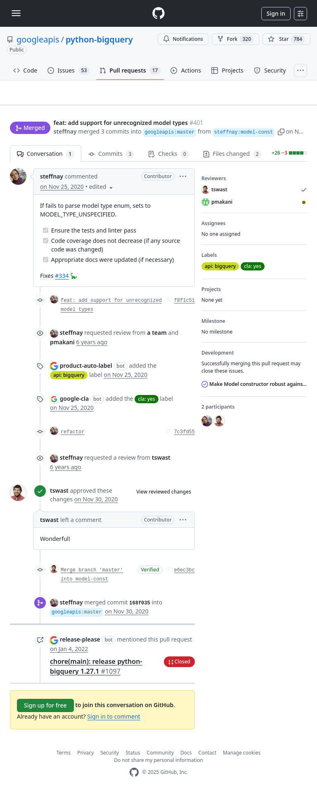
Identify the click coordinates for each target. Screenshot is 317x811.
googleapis (38, 39)
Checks (168, 171)
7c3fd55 (184, 449)
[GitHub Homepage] (134, 789)
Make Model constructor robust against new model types (254, 400)
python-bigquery (99, 39)
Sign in (276, 13)
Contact (207, 769)
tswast (59, 507)
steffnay (21, 146)
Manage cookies (241, 769)
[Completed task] (45, 247)
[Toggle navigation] (16, 13)
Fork (235, 39)
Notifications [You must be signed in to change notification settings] (183, 38)
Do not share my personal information (158, 776)
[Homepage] (158, 13)
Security (109, 769)
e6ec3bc (184, 587)
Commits (111, 171)
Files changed (232, 171)
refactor (73, 449)
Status (132, 769)
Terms (64, 769)
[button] (237, 146)
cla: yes (146, 415)
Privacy (85, 769)
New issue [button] (281, 106)
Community (160, 769)
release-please (80, 656)
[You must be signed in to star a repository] (286, 39)
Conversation (45, 171)
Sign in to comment (113, 733)
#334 (62, 292)
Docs (186, 769)
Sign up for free (45, 722)
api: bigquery (68, 391)
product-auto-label (86, 382)
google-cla (74, 415)
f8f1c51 (184, 317)
